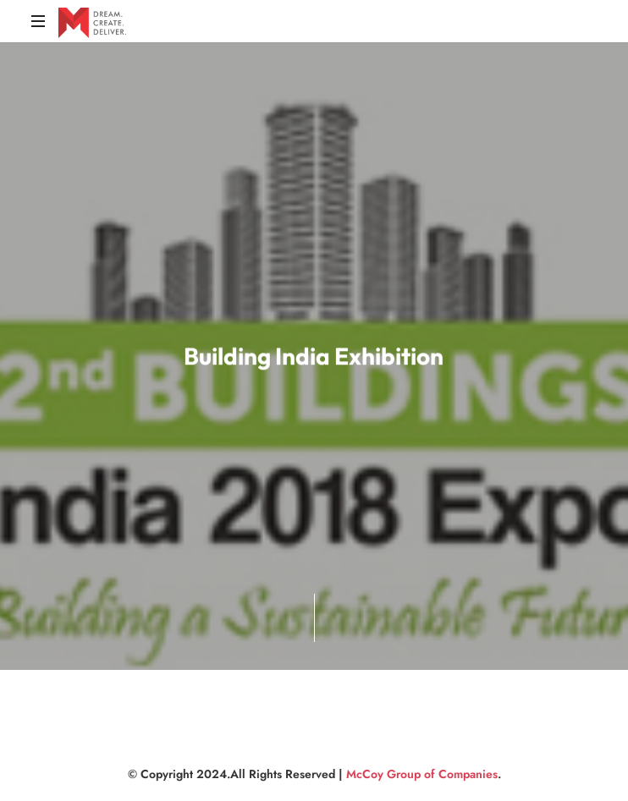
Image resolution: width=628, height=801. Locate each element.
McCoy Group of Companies (422, 773)
